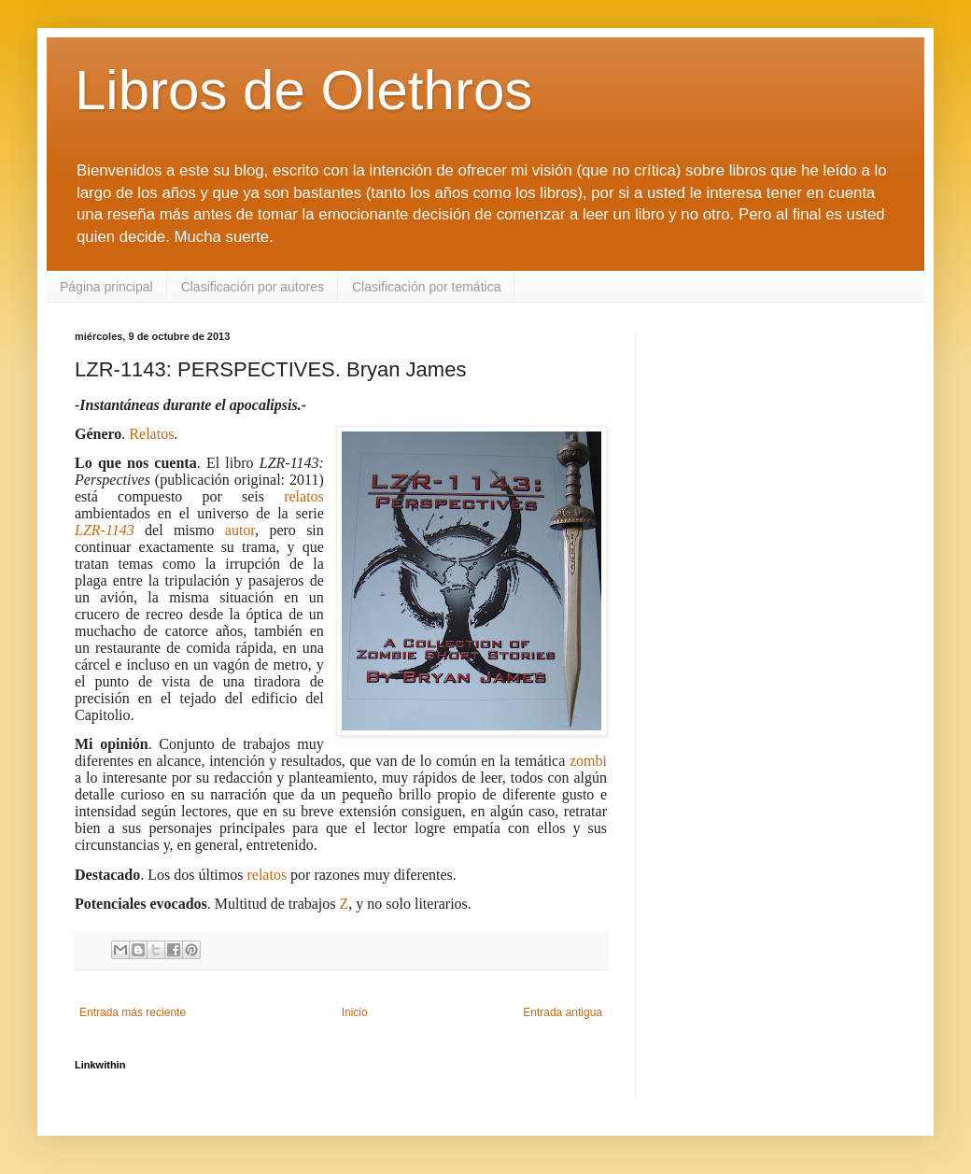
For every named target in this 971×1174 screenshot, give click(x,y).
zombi (588, 761)
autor (240, 530)
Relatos (151, 434)
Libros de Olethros (303, 90)
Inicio (355, 1012)
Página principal (106, 286)
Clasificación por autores (252, 286)
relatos (304, 496)
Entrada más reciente (132, 1012)
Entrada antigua (562, 1012)
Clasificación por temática (426, 286)
